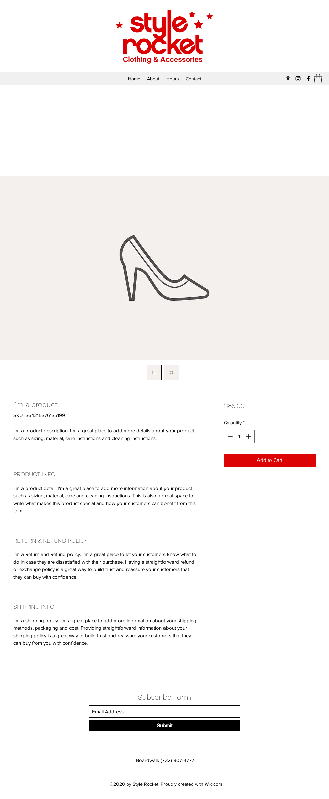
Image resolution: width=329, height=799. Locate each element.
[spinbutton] (239, 436)
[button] (318, 78)
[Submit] (164, 725)
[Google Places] (288, 78)
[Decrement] (229, 436)
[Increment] (249, 436)
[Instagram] (298, 78)
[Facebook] (308, 78)
